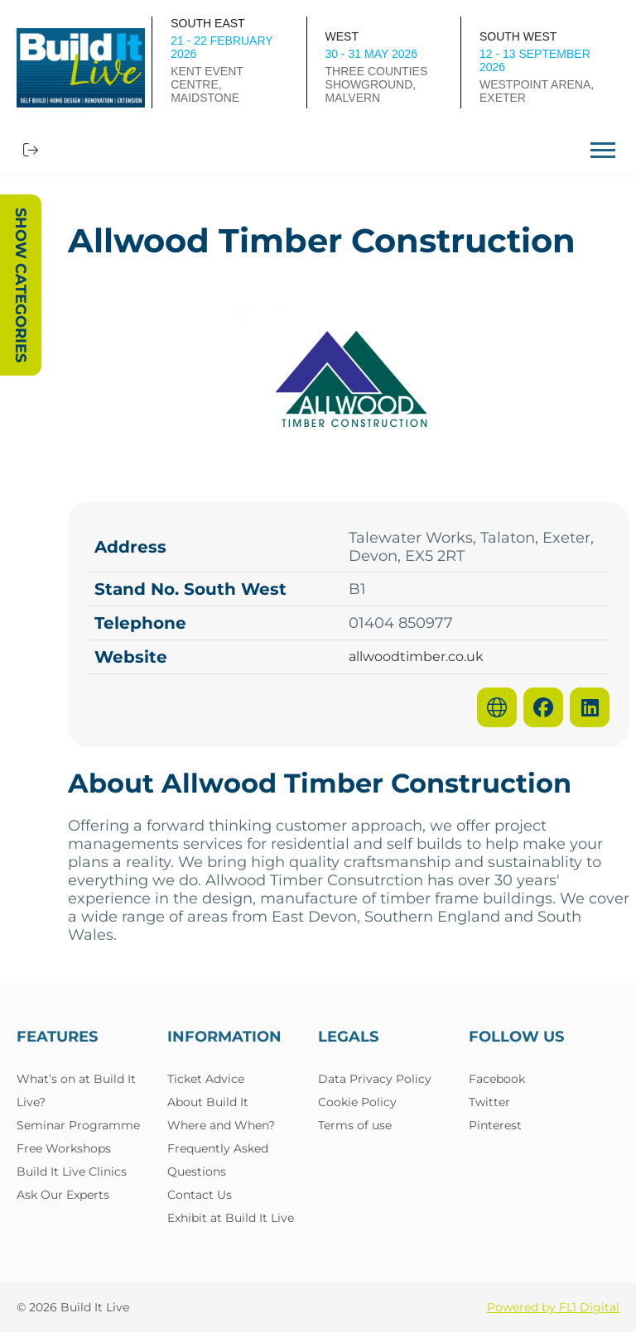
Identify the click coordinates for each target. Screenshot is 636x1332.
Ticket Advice (205, 1078)
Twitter (489, 1102)
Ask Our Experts (63, 1194)
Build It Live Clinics (72, 1171)
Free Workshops (64, 1148)
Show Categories (21, 285)
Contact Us (199, 1194)
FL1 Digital (589, 1307)
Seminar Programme (78, 1125)
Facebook (497, 1078)
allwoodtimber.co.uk (416, 657)
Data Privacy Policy (374, 1078)
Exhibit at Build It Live (230, 1217)
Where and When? (221, 1125)
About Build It (207, 1102)
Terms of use (355, 1125)
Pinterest (495, 1125)
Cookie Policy (357, 1102)
